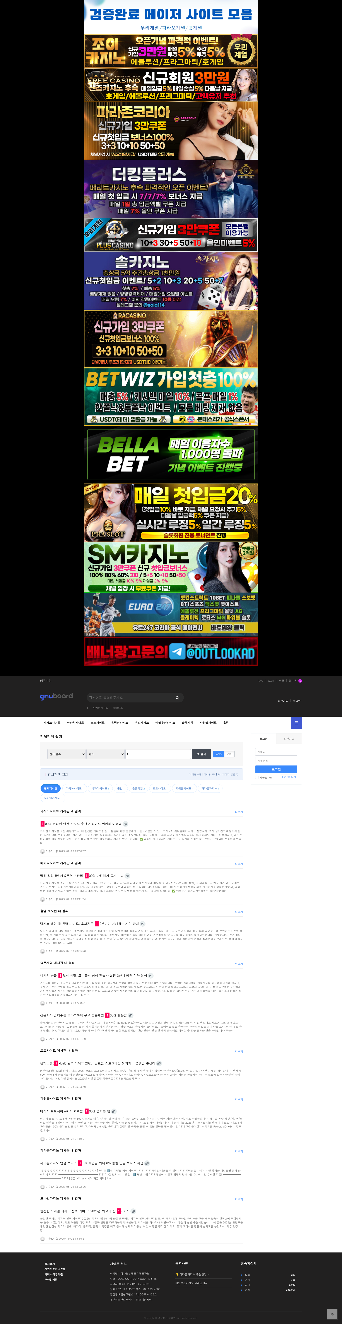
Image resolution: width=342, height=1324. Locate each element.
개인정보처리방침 (54, 1269)
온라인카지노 (119, 723)
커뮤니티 (45, 680)
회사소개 (49, 1264)
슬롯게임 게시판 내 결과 (57, 963)
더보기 (239, 812)
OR (229, 754)
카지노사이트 (51, 723)
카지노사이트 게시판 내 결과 (60, 811)
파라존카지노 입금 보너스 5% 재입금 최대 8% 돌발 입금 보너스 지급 (91, 1163)
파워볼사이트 (208, 723)
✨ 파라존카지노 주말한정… (192, 1274)
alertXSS (118, 707)
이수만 (47, 851)
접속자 (295, 681)
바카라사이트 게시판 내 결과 (60, 863)
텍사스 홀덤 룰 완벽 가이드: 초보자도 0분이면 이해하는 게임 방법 (89, 923)
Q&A (271, 680)
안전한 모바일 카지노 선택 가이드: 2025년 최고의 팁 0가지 (85, 1211)
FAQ (260, 680)
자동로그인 (264, 777)
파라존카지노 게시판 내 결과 (60, 1150)
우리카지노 (142, 723)
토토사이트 (98, 723)
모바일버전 (51, 1279)
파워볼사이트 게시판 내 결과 (60, 1098)
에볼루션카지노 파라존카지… (192, 1283)
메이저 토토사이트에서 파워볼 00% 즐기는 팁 (75, 1111)
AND (219, 754)
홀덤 (226, 723)
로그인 (297, 700)
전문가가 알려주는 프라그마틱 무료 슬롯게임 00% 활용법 (83, 1015)
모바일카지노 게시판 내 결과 (60, 1198)
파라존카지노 (100, 707)
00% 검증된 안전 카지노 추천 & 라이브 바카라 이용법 (81, 824)
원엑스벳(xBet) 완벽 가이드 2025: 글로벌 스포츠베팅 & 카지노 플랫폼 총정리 (97, 1063)
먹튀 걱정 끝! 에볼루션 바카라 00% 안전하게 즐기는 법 (82, 875)
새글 (281, 680)
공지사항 (181, 1263)
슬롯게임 (187, 723)
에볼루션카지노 (165, 723)
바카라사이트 (75, 723)
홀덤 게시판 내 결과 (54, 911)
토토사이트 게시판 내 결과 (59, 1050)
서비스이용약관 (53, 1274)
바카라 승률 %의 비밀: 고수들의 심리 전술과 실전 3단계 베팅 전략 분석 (93, 975)
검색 (201, 754)
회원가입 (283, 700)
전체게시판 (50, 788)
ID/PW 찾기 (289, 777)
